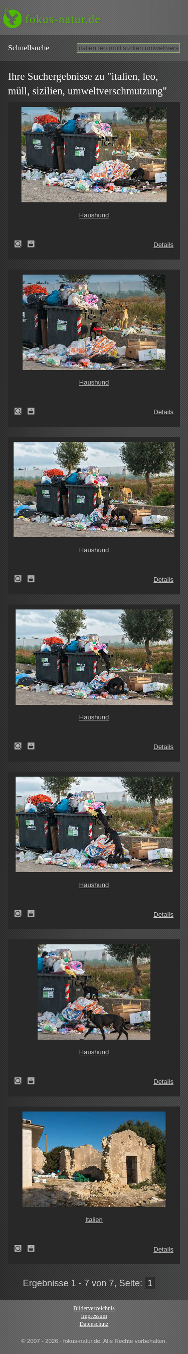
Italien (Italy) (21, 1248)
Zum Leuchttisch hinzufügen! (31, 244)
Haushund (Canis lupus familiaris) (21, 244)
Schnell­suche (28, 47)
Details (163, 245)
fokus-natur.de (63, 19)
